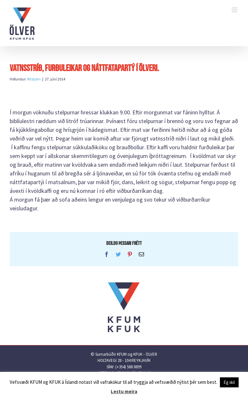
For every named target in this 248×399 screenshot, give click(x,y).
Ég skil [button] (229, 382)
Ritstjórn (34, 79)
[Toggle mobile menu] (235, 9)
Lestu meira (124, 391)
